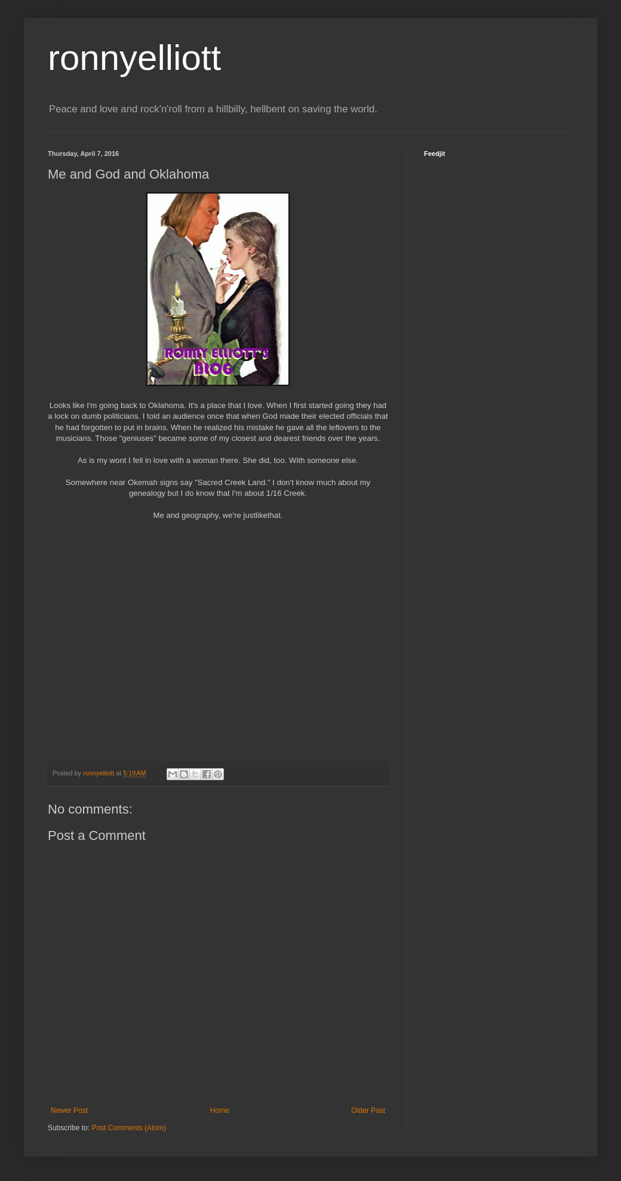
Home (219, 1110)
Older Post (368, 1110)
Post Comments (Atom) (128, 1128)
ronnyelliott (134, 58)
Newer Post (69, 1110)
